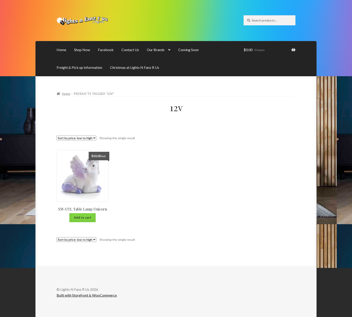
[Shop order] (76, 138)
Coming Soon (188, 50)
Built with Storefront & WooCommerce (87, 295)
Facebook (106, 50)
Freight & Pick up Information (79, 67)
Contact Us (130, 50)
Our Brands (156, 50)
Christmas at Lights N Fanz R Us (134, 67)
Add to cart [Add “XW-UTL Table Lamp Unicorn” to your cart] (82, 217)
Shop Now (82, 50)
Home (61, 50)
